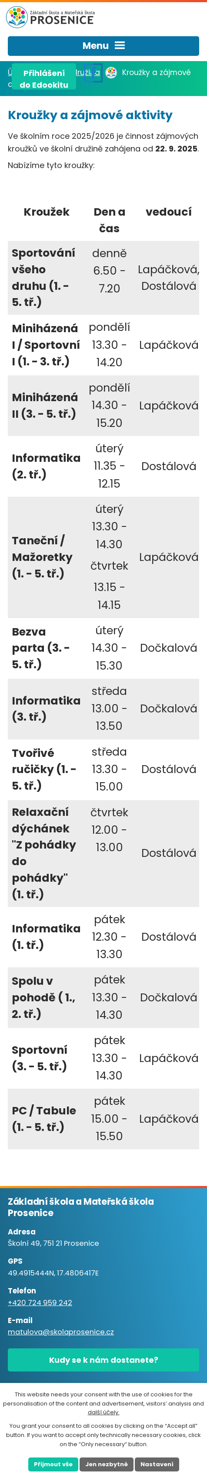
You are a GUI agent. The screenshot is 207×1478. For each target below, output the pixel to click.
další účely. (104, 1412)
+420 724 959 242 (40, 1303)
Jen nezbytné (106, 1464)
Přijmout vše (53, 1464)
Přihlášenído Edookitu (44, 78)
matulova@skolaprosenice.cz (61, 1332)
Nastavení (157, 1464)
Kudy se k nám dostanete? (103, 1359)
